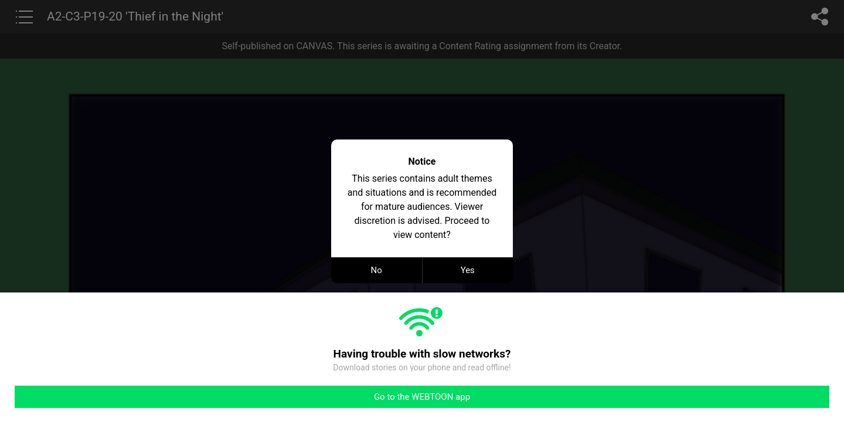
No (376, 270)
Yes (468, 270)
